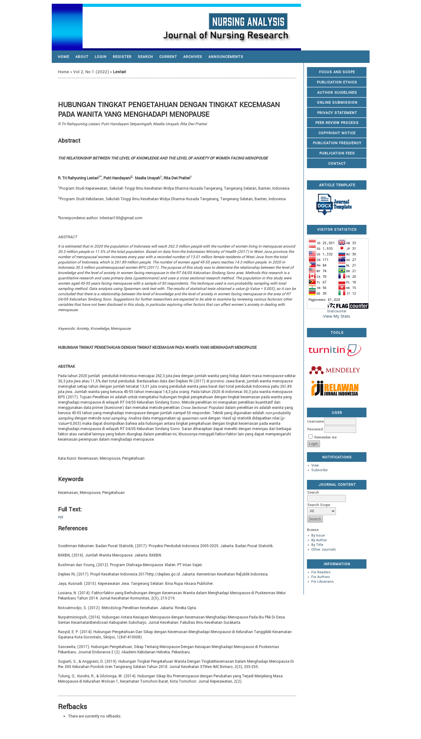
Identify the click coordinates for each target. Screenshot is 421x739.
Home (63, 56)
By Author (319, 540)
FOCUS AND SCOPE (337, 72)
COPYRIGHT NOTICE (337, 133)
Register (122, 56)
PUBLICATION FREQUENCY (337, 143)
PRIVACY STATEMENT (337, 113)
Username (315, 421)
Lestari (119, 72)
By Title (317, 544)
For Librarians (322, 581)
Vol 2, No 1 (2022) (91, 72)
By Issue (318, 535)
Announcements (225, 56)
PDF (61, 517)
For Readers (321, 572)
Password (315, 429)
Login (101, 56)
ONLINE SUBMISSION (337, 102)
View (315, 465)
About (82, 56)
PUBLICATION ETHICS (337, 82)
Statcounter (337, 311)
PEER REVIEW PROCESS (337, 123)
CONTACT (337, 163)
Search (145, 56)
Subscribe (319, 470)
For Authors (320, 577)
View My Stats (336, 316)
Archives (192, 56)
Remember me (325, 437)
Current (168, 56)
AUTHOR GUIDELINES (337, 92)
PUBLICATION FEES (337, 153)
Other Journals (323, 549)
